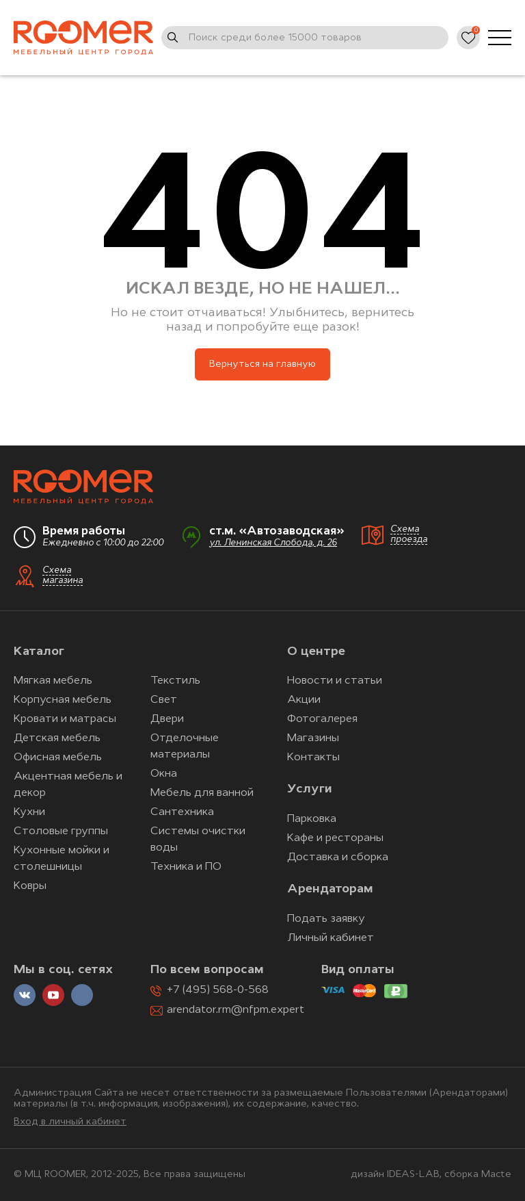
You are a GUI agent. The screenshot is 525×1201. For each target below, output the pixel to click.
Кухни (29, 812)
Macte (496, 1175)
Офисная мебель (58, 757)
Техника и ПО (185, 867)
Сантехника (182, 812)
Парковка (311, 819)
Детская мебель (57, 738)
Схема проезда (408, 534)
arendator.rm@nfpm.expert (235, 1010)
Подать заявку (326, 919)
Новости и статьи (334, 680)
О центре (316, 651)
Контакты (313, 757)
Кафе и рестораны (335, 838)
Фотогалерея (322, 719)
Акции (304, 700)
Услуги (309, 789)
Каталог (39, 651)
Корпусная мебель (62, 700)
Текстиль (175, 680)
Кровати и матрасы (65, 719)
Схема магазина (62, 575)
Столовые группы (61, 831)
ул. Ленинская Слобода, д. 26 (273, 543)
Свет (163, 700)
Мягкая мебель (53, 680)
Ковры (30, 886)
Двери (167, 719)
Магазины (313, 738)
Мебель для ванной (202, 793)
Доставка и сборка (337, 857)
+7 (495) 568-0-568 (218, 990)
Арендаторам (330, 889)
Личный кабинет (330, 938)
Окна (163, 774)
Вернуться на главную (262, 364)
